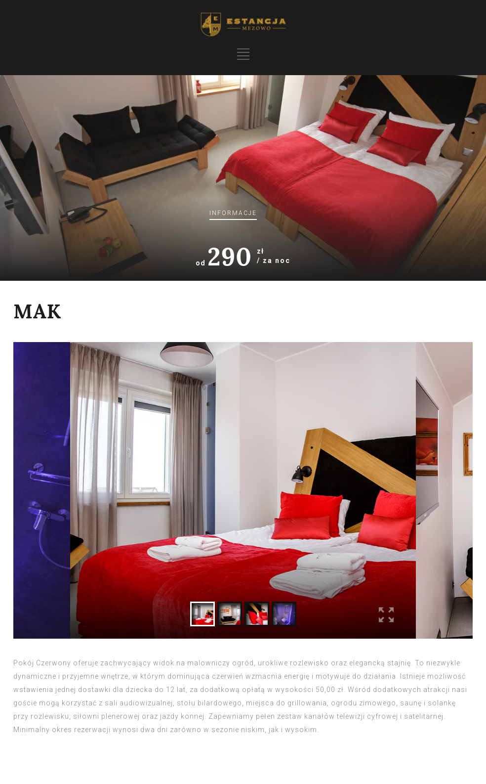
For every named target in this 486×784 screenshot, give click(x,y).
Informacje (233, 213)
